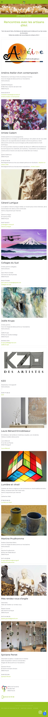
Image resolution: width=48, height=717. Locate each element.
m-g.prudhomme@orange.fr (10, 560)
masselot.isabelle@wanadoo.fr (10, 94)
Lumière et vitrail (6, 502)
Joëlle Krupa (5, 344)
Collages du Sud (6, 284)
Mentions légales (26, 708)
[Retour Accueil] (24, 3)
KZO (2, 394)
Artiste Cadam (35, 166)
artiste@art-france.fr (7, 224)
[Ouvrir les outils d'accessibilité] (44, 713)
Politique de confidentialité (10, 708)
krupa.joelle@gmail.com (8, 342)
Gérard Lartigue (6, 226)
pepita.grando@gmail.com (9, 618)
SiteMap (35, 708)
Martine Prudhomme (7, 562)
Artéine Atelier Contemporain (10, 96)
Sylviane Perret (6, 676)
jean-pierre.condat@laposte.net (11, 282)
